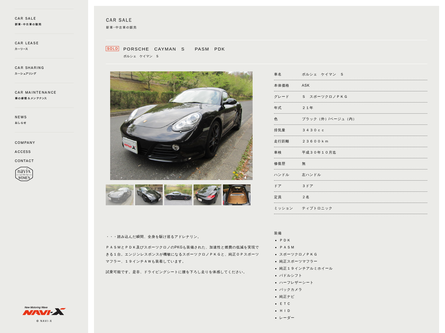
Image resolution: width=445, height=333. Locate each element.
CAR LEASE (44, 46)
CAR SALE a (44, 21)
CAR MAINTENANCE (44, 95)
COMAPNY (25, 142)
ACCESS (25, 151)
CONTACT (25, 160)
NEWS (44, 120)
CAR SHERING (44, 70)
